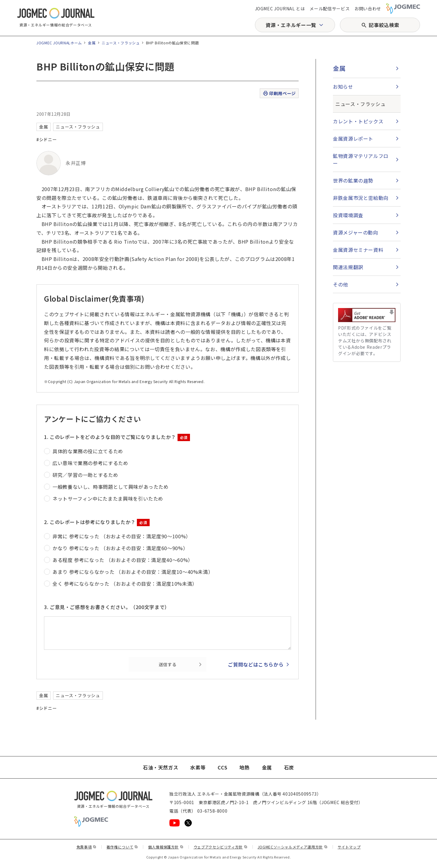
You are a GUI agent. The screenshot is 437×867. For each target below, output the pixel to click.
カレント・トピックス (358, 121)
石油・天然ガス (160, 767)
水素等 (197, 767)
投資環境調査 (348, 215)
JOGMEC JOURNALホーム (59, 42)
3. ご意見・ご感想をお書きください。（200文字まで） (107, 607)
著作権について (122, 846)
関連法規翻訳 (348, 267)
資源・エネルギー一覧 (291, 25)
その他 (340, 284)
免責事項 (86, 846)
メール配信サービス (330, 8)
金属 (92, 42)
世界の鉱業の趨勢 (353, 180)
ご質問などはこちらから (255, 664)
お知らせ (343, 86)
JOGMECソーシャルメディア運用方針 (293, 846)
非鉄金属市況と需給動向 (360, 197)
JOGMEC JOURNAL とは (280, 8)
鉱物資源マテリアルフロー (360, 159)
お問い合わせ (367, 8)
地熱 (244, 767)
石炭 (289, 767)
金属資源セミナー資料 (358, 249)
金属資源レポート (353, 138)
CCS (222, 767)
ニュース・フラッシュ (121, 42)
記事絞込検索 (384, 25)
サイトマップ (349, 846)
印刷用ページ (279, 93)
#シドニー (46, 139)
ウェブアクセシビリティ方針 (221, 846)
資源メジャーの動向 (355, 232)
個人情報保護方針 (166, 846)
